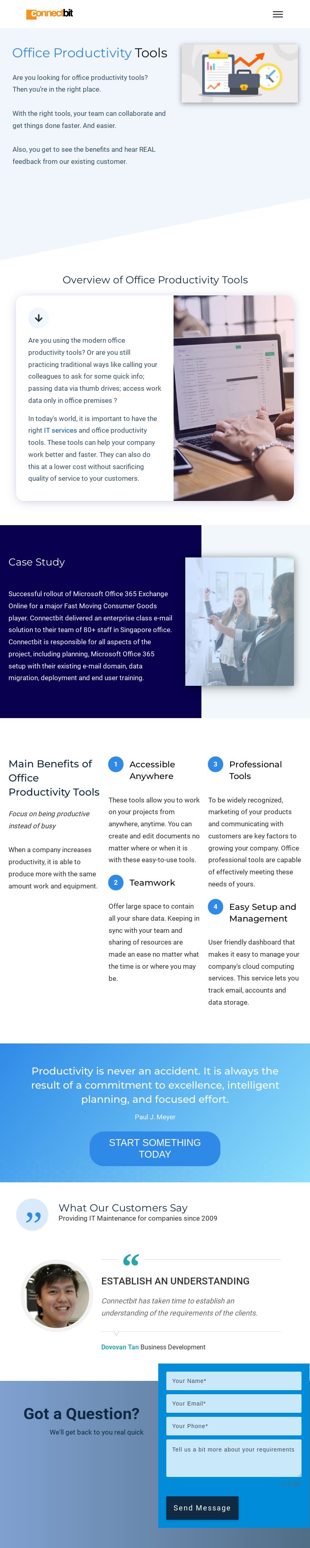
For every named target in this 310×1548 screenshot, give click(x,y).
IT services (60, 430)
